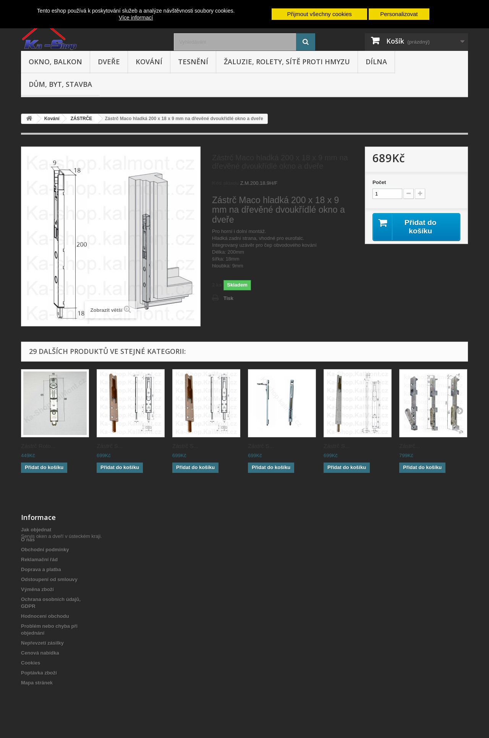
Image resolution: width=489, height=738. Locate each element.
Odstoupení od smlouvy (49, 579)
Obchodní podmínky (45, 549)
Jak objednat (36, 530)
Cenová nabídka (40, 653)
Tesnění (193, 61)
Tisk (228, 298)
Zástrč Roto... (38, 446)
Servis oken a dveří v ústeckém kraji (60, 696)
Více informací (136, 18)
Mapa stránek (37, 683)
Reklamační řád (39, 559)
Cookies (30, 663)
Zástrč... (409, 446)
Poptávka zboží (39, 673)
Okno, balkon (55, 61)
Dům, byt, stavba (60, 84)
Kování (149, 61)
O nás (28, 540)
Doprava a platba (41, 569)
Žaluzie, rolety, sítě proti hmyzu (287, 61)
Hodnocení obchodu (45, 616)
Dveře (109, 61)
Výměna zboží (37, 589)
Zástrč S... (110, 446)
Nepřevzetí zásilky (42, 643)
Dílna (376, 61)
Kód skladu (225, 183)
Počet (379, 182)
